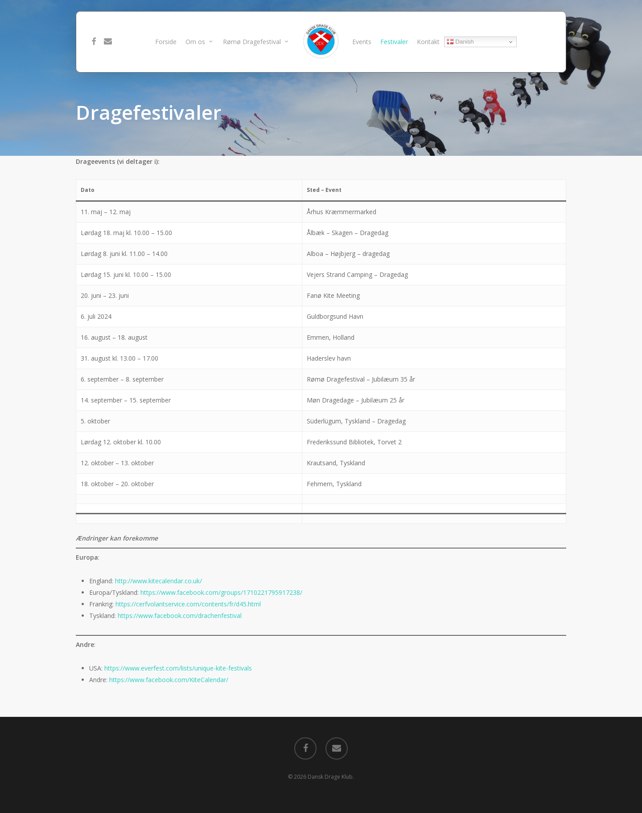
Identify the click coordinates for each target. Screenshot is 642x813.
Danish (460, 41)
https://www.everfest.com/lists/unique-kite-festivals (178, 668)
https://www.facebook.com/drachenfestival (180, 615)
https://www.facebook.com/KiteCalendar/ (168, 679)
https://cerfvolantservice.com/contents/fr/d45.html (188, 604)
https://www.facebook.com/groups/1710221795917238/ (221, 592)
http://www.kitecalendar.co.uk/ (158, 581)
